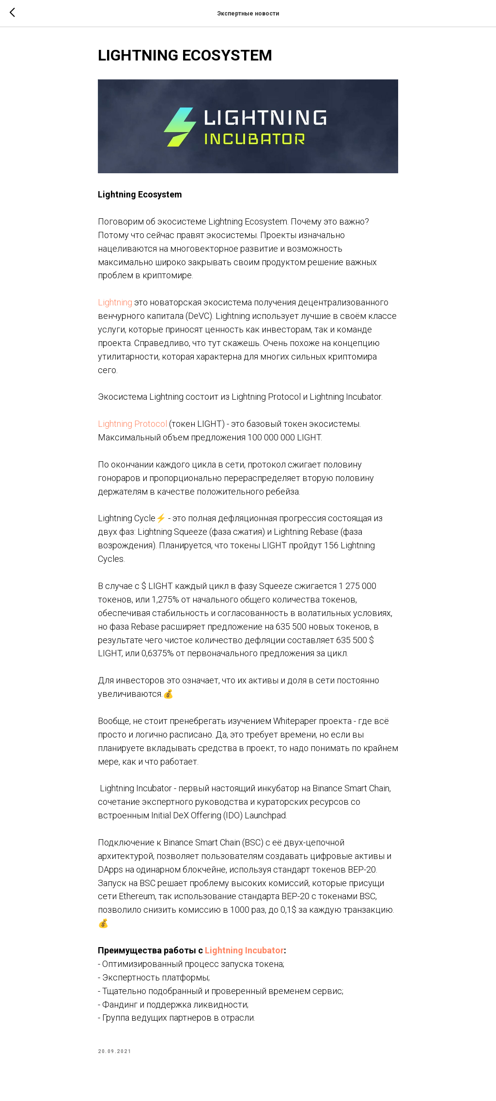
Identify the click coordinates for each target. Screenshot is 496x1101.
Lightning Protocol (132, 424)
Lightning (115, 302)
